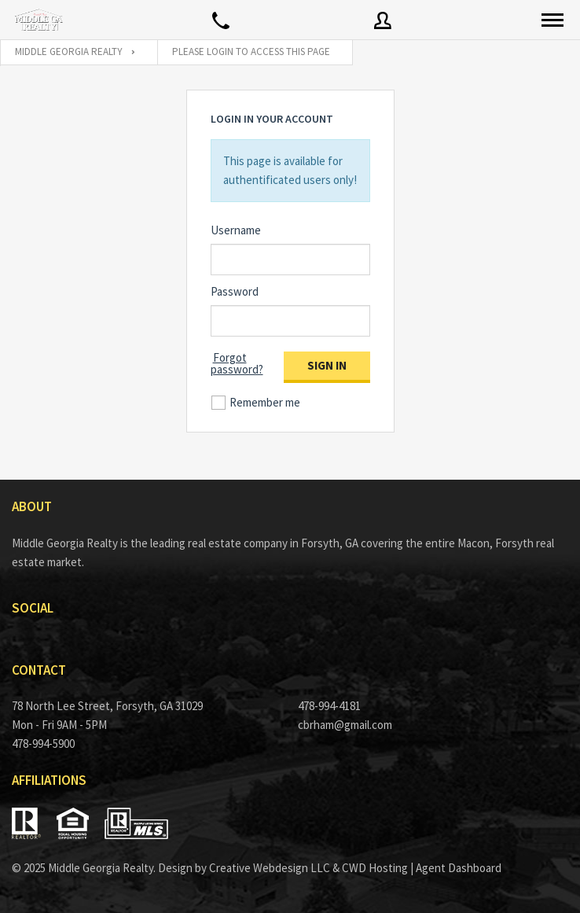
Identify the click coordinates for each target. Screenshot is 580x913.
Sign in (327, 365)
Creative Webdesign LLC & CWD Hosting (308, 867)
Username (236, 230)
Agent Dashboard (458, 867)
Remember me (264, 402)
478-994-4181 (329, 705)
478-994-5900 (43, 743)
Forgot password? (237, 363)
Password (235, 291)
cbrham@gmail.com (345, 724)
